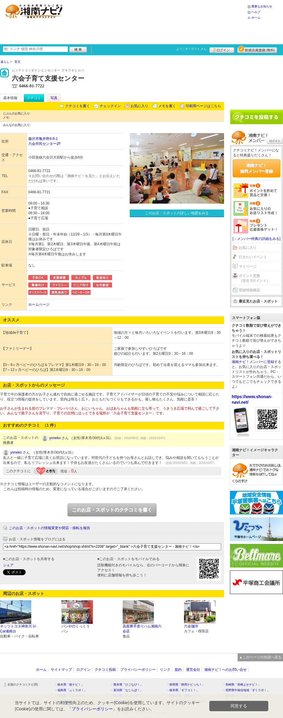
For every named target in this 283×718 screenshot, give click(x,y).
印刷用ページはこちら (203, 106)
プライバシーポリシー (138, 670)
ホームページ (39, 304)
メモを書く (167, 106)
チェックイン (110, 106)
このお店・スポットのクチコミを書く (112, 509)
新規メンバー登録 (257, 49)
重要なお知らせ (261, 6)
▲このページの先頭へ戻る (260, 657)
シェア (8, 565)
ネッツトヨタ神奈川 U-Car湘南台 (18, 628)
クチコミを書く (77, 106)
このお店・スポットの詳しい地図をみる (177, 213)
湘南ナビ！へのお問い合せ (225, 670)
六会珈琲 (191, 626)
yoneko (55, 438)
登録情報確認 (249, 290)
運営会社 (193, 670)
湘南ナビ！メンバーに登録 (253, 362)
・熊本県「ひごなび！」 (127, 684)
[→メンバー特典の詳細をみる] (257, 239)
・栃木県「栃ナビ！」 (69, 684)
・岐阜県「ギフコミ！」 (183, 690)
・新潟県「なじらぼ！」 (127, 690)
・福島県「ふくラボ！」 (71, 690)
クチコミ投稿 (105, 670)
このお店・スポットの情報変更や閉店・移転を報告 (49, 528)
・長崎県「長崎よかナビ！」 (242, 684)
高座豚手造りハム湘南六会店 (142, 628)
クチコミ (34, 98)
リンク (165, 670)
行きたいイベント (253, 257)
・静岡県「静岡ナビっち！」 (186, 684)
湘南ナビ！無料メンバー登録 (256, 168)
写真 (53, 98)
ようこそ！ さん (191, 48)
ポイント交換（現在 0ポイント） (254, 278)
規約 (178, 670)
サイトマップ (61, 670)
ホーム (255, 17)
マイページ (247, 266)
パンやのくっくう (75, 626)
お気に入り (139, 106)
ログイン (221, 49)
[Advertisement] (114, 21)
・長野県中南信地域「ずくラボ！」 (246, 690)
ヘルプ (255, 12)
